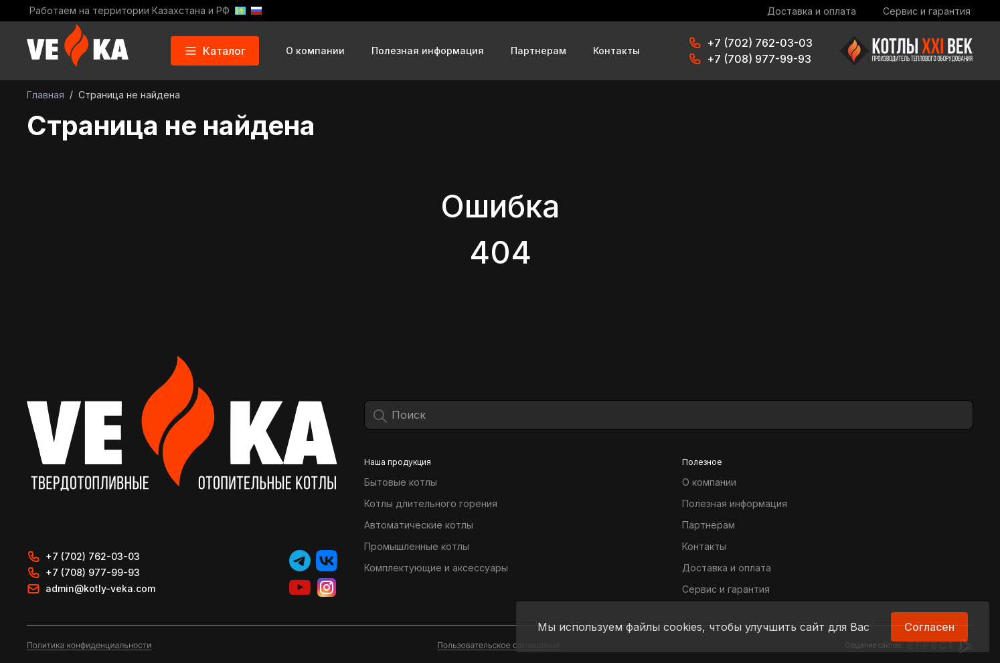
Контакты (616, 50)
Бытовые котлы (400, 482)
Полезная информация (427, 50)
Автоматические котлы (418, 525)
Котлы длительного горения (430, 503)
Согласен (929, 627)
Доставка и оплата (811, 11)
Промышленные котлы (416, 546)
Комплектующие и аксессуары (436, 567)
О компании (315, 50)
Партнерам (538, 50)
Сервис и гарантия (927, 11)
